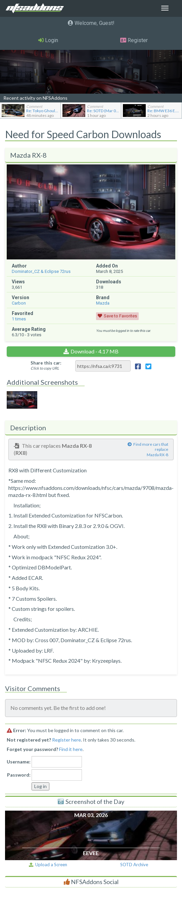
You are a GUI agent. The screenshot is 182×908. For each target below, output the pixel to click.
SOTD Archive (134, 864)
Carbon (19, 303)
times (19, 318)
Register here (66, 740)
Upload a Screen (48, 864)
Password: (19, 775)
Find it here (71, 749)
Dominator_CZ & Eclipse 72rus (41, 271)
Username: (19, 761)
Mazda (102, 303)
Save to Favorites (120, 315)
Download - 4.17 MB (95, 351)
